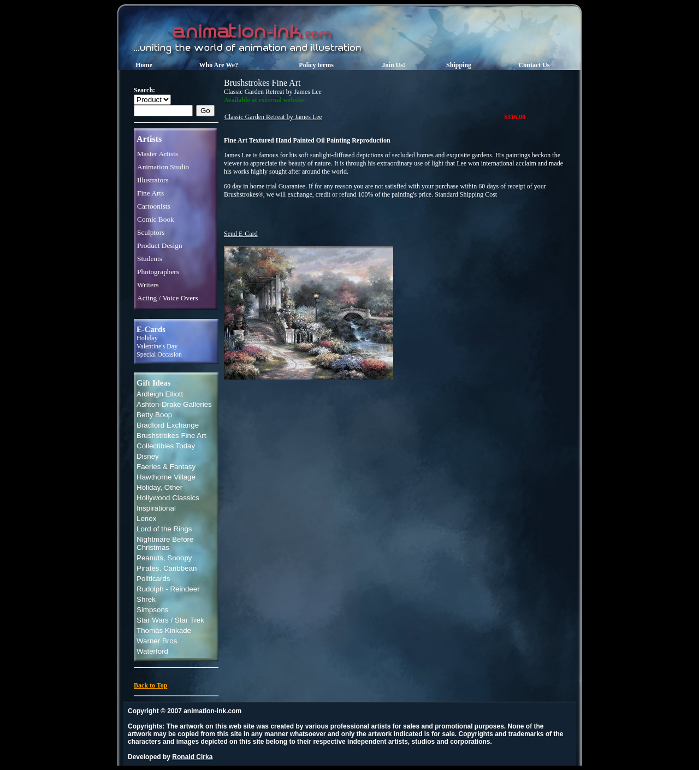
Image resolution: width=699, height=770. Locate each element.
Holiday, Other (159, 487)
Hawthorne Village (166, 477)
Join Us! (393, 65)
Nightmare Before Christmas (165, 543)
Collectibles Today (166, 446)
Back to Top (150, 685)
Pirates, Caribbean (167, 568)
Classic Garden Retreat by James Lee (273, 117)
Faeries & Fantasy (166, 467)
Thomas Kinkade (164, 630)
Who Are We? (219, 65)
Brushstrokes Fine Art (171, 435)
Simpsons (153, 610)
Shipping (458, 65)
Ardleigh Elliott (160, 394)
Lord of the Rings (164, 529)
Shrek (146, 599)
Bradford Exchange (168, 425)
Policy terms (316, 65)
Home (143, 65)
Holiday (147, 338)
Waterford (152, 651)
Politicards (153, 578)
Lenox (146, 518)
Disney (148, 456)
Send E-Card (241, 234)
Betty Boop (154, 415)
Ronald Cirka (192, 757)
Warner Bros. (158, 641)
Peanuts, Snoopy (164, 558)
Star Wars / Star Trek (170, 620)
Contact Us (534, 65)
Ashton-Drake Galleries (174, 404)
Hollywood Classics (168, 498)
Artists (149, 139)
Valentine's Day (157, 346)
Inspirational (156, 508)
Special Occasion (159, 354)
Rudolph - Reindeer (168, 589)
